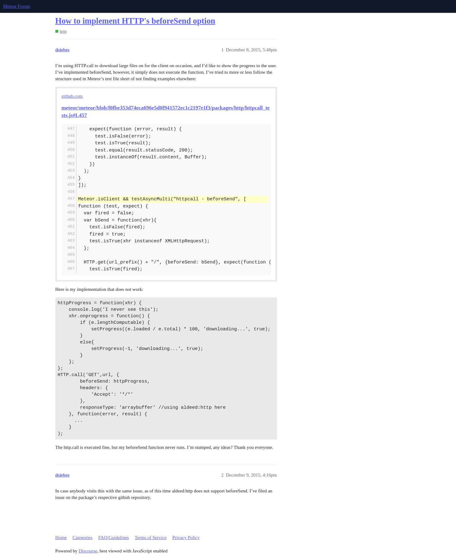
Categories (82, 537)
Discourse (88, 550)
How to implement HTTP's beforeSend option (135, 21)
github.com (72, 96)
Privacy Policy (186, 537)
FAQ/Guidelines (113, 537)
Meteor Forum (16, 6)
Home (61, 537)
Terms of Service (151, 537)
